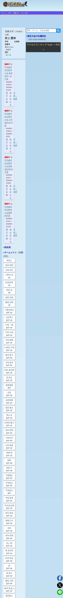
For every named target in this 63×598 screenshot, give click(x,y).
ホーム (3, 13)
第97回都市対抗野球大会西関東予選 (8, 210)
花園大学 (16, 13)
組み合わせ (10, 99)
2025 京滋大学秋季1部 (37, 39)
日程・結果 (15, 96)
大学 (9, 13)
